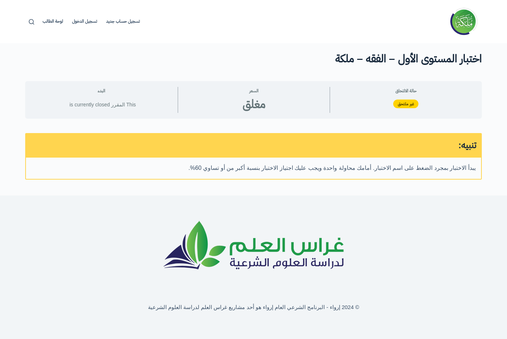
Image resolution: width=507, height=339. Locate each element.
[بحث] (31, 22)
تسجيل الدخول (84, 21)
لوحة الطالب (52, 21)
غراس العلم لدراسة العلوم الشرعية (188, 307)
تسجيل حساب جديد (123, 21)
